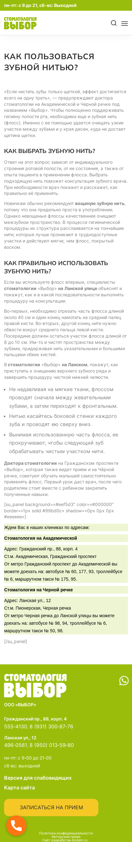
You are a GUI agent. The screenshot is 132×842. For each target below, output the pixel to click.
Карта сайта (19, 787)
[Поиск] (114, 23)
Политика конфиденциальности (66, 833)
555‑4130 (15, 726)
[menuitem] (111, 23)
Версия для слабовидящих (66, 777)
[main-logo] (30, 23)
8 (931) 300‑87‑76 (51, 726)
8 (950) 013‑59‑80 (52, 745)
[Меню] (124, 23)
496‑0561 (15, 745)
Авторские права (66, 836)
